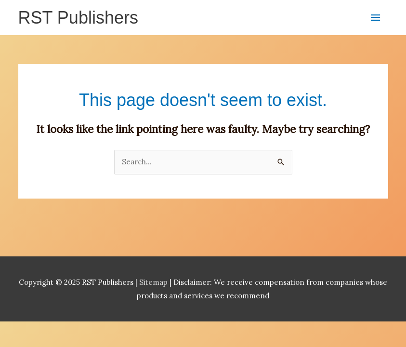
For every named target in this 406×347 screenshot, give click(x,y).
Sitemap (154, 282)
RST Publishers (78, 17)
